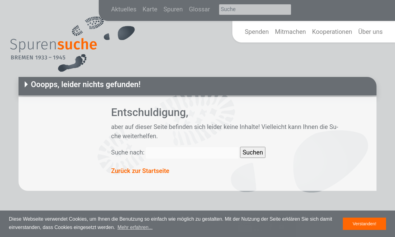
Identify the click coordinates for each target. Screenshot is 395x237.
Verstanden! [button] (364, 223)
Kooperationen (332, 31)
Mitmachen (290, 31)
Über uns (370, 31)
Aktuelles (123, 9)
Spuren (173, 9)
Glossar (199, 9)
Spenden (257, 31)
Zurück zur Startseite (140, 171)
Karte (150, 9)
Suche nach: (127, 152)
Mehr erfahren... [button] (135, 227)
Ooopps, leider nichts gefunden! (85, 84)
